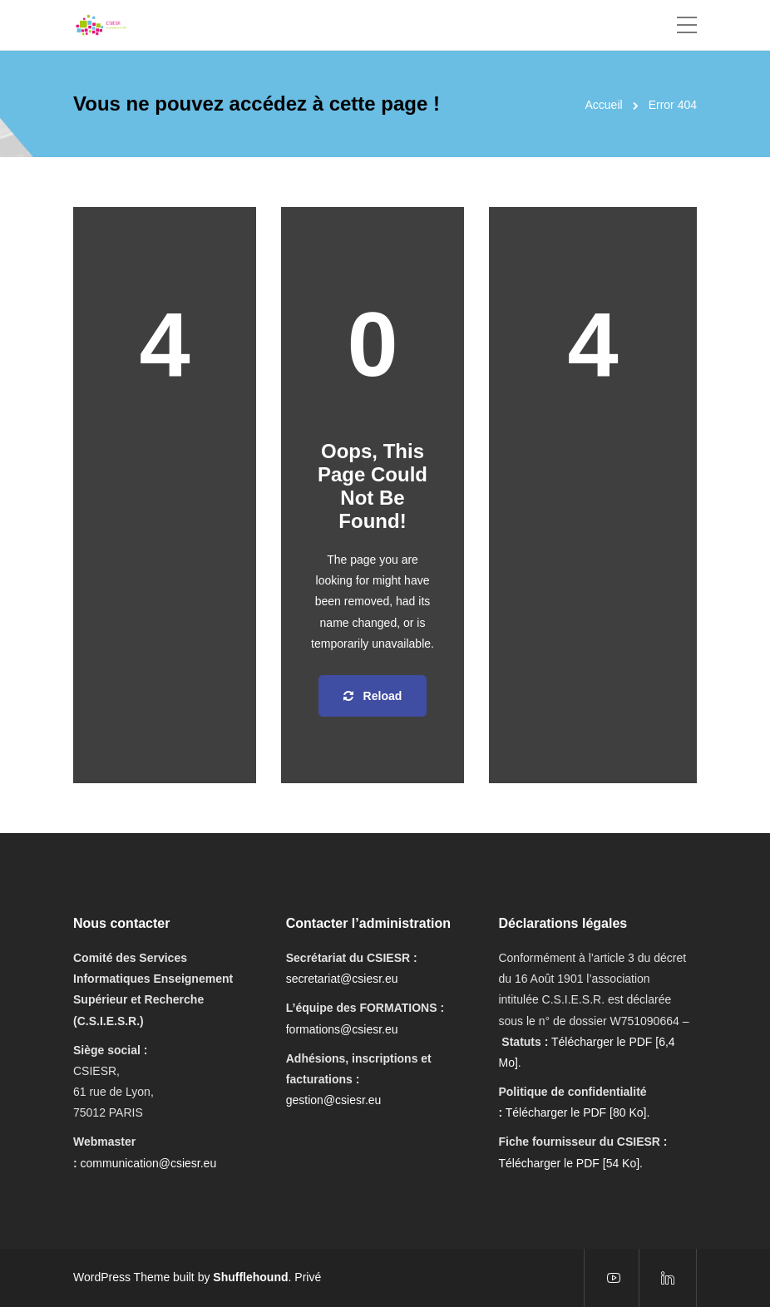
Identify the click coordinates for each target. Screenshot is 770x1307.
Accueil (604, 104)
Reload (372, 696)
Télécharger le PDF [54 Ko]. (570, 1163)
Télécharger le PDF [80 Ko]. (578, 1112)
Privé (307, 1277)
